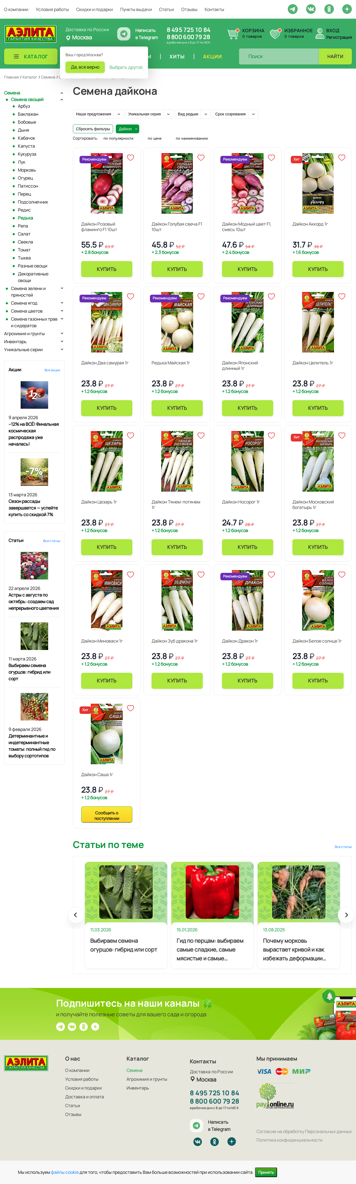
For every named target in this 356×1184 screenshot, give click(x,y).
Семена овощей (27, 99)
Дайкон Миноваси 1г (102, 641)
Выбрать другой (126, 67)
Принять (266, 1172)
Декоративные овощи (33, 277)
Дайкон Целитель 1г (312, 363)
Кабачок (26, 138)
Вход (332, 31)
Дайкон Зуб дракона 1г (175, 641)
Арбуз (24, 106)
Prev (76, 918)
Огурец (25, 178)
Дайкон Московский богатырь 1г (313, 504)
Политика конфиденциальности (289, 1140)
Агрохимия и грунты (24, 333)
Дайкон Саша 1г (97, 774)
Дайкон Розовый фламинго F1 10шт (99, 226)
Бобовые (27, 122)
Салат (24, 234)
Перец (24, 194)
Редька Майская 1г (171, 363)
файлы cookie (65, 1172)
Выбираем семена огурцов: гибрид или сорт (29, 672)
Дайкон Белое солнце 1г (317, 641)
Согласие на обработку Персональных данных (304, 1131)
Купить (107, 269)
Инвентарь (15, 341)
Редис (24, 210)
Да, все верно (85, 67)
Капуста (26, 146)
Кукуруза (27, 154)
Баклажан (28, 114)
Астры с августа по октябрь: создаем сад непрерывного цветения (34, 601)
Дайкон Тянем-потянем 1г (176, 504)
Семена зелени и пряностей (28, 291)
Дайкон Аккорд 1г (310, 224)
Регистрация (339, 37)
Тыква (24, 258)
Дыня (23, 130)
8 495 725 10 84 (188, 30)
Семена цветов (27, 311)
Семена (12, 93)
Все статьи (51, 540)
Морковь (27, 170)
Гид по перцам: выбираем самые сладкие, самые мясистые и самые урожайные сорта (210, 950)
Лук (21, 162)
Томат (24, 250)
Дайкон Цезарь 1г (99, 502)
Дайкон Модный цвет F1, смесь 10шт (246, 226)
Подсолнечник (33, 202)
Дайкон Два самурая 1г (104, 363)
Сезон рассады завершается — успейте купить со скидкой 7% (33, 508)
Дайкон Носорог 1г (241, 502)
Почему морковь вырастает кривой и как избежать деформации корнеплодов (293, 950)
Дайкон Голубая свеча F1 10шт (177, 226)
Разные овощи (32, 266)
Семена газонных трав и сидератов (34, 322)
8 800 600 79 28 (188, 37)
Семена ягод (24, 303)
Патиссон (28, 186)
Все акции (52, 370)
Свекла (25, 242)
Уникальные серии (23, 349)
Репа (23, 226)
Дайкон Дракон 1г (240, 641)
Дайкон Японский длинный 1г (240, 365)
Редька (25, 218)
